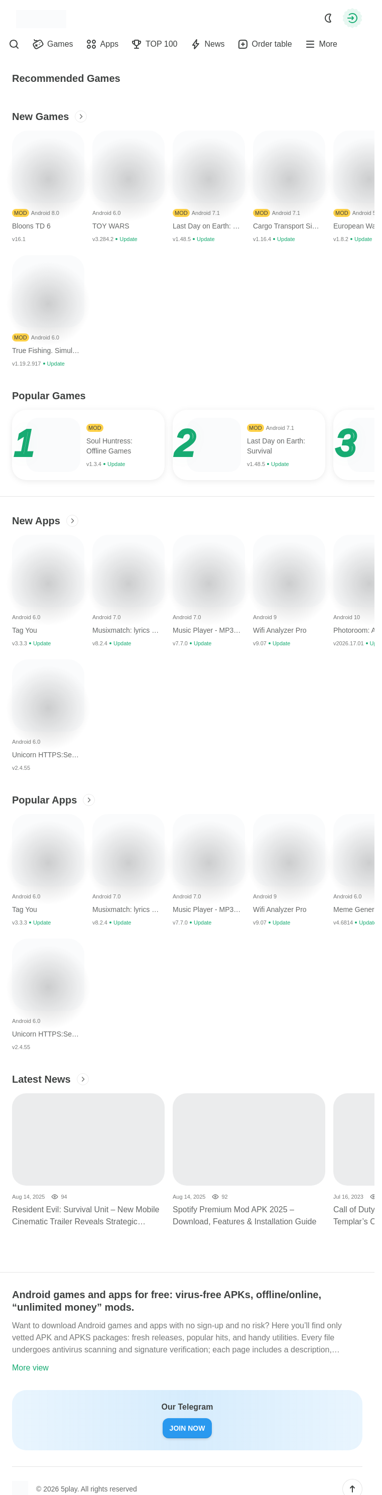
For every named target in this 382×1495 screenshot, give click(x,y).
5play (69, 1489)
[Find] (14, 44)
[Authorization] (352, 18)
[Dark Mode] (328, 18)
